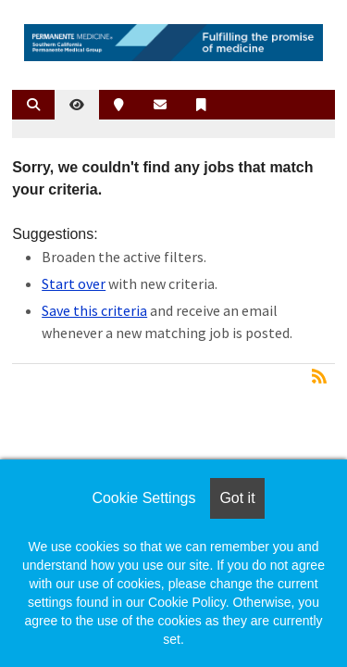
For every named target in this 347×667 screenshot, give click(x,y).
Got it (236, 498)
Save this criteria (94, 310)
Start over (73, 283)
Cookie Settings (143, 498)
